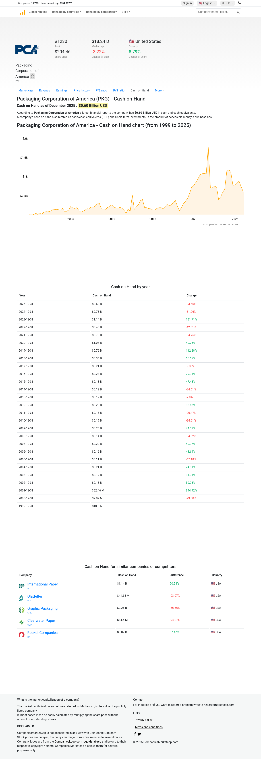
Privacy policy (143, 720)
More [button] (158, 90)
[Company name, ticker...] (218, 11)
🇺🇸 (206, 3)
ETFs (125, 12)
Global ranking (38, 12)
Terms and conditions (149, 727)
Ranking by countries (65, 12)
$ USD (226, 3)
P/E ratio (101, 90)
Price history (82, 90)
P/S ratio (119, 90)
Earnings (61, 90)
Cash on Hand (140, 90)
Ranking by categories (100, 12)
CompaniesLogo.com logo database (78, 741)
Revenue (44, 90)
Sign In (187, 3)
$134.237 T (66, 3)
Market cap (25, 90)
